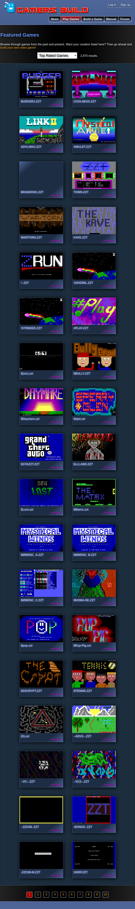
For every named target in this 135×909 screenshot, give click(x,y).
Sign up (125, 4)
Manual (111, 19)
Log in (112, 4)
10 (105, 894)
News (55, 19)
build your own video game (17, 47)
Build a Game (92, 19)
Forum (125, 19)
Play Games (71, 19)
